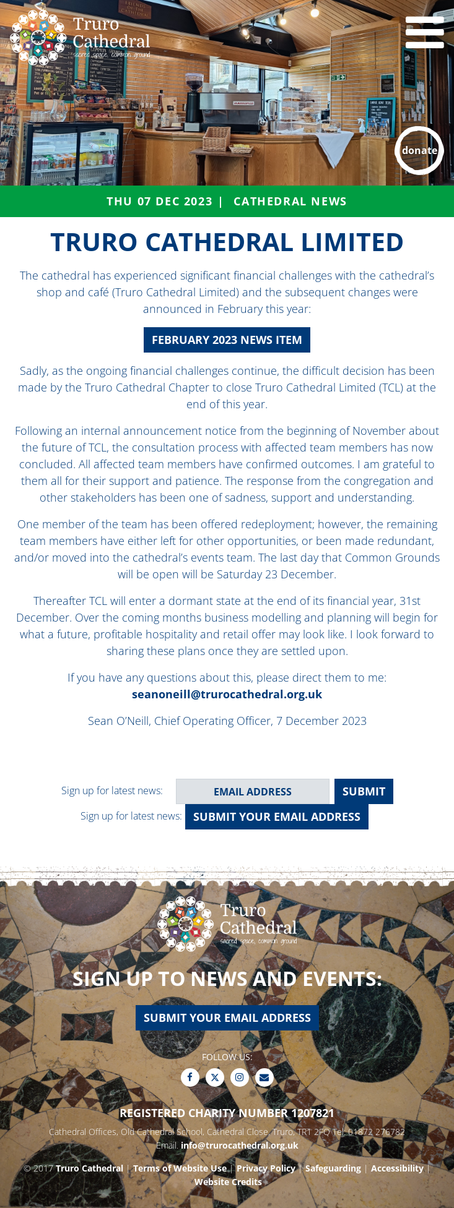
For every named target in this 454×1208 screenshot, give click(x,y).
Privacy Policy (266, 1168)
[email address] (253, 791)
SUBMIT (364, 791)
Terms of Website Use (180, 1168)
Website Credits (228, 1182)
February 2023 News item (227, 339)
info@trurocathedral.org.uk (240, 1145)
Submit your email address (276, 816)
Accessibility (397, 1168)
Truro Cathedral (89, 1168)
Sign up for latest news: (112, 790)
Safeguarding (333, 1168)
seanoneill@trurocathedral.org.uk (227, 694)
